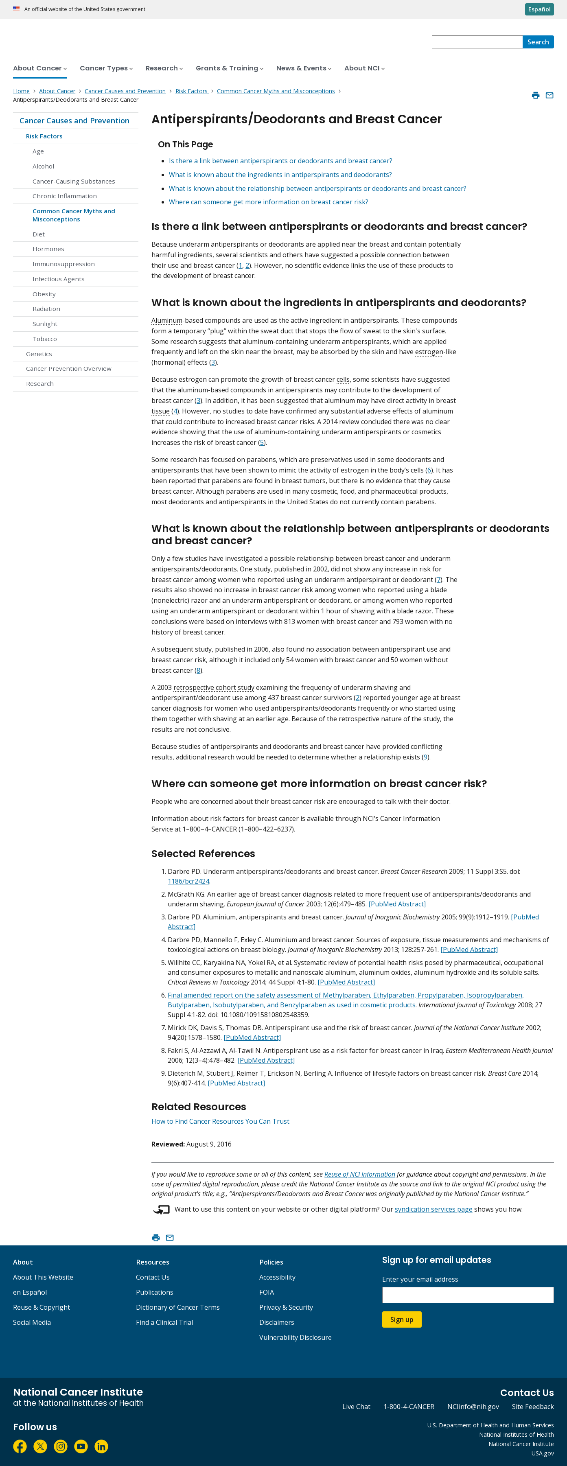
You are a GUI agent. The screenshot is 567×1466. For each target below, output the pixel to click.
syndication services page (434, 1209)
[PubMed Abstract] (397, 903)
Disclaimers (276, 1322)
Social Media (32, 1322)
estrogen (429, 351)
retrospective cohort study (213, 687)
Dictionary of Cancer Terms (178, 1307)
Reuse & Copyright (41, 1307)
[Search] (538, 41)
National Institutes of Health (516, 1434)
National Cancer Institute (521, 1444)
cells (343, 379)
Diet (39, 234)
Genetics (39, 354)
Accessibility (277, 1277)
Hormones (48, 249)
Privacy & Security (286, 1307)
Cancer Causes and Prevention (74, 120)
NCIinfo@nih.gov (473, 1406)
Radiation (46, 308)
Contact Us (153, 1277)
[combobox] (477, 41)
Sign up (402, 1319)
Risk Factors (44, 136)
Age (38, 151)
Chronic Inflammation (65, 196)
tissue (160, 411)
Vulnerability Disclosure (295, 1337)
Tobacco (45, 339)
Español (539, 9)
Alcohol (43, 166)
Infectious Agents (59, 279)
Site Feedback (533, 1406)
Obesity (44, 294)
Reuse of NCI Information (359, 1174)
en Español (30, 1292)
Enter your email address (420, 1279)
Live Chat (356, 1406)
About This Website (43, 1277)
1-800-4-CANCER (408, 1406)
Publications (154, 1292)
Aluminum (166, 320)
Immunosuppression (64, 264)
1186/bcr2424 (188, 881)
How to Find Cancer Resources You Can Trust (220, 1121)
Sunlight (45, 323)
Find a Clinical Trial (164, 1322)
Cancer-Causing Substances (74, 181)
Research (40, 383)
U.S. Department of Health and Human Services (490, 1425)
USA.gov (543, 1453)
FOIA (266, 1292)
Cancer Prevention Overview (69, 368)
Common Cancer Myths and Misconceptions (74, 215)
